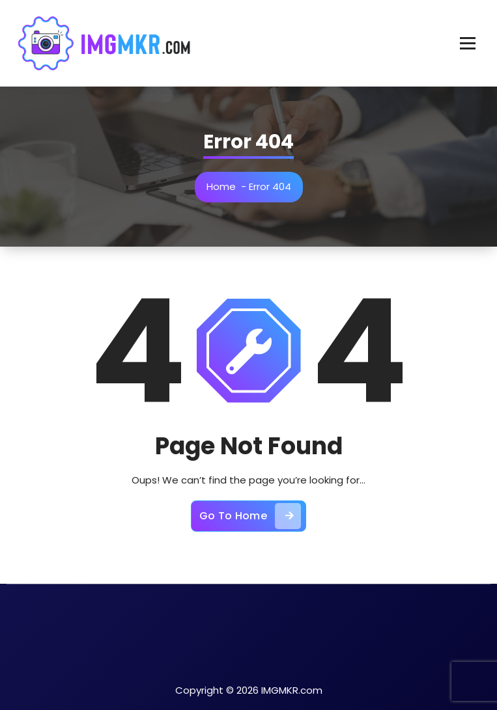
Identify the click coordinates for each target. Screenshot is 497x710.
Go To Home (250, 516)
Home (221, 186)
